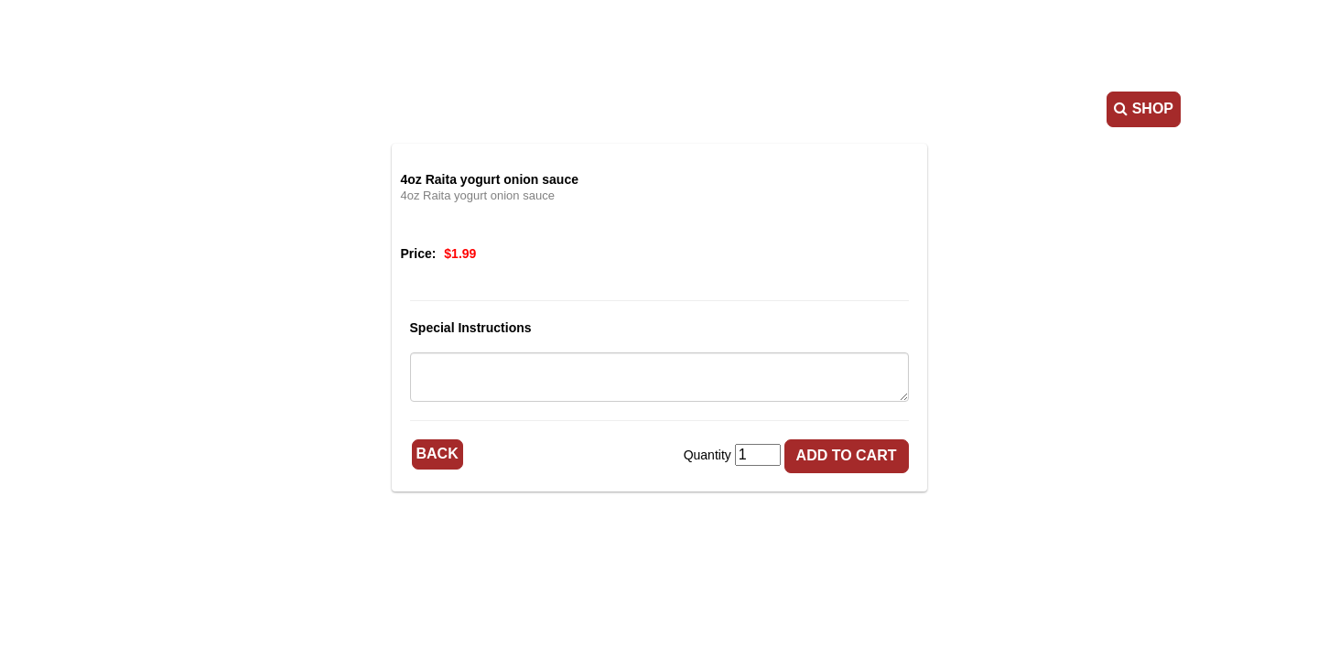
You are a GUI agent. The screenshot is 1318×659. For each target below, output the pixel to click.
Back (437, 453)
